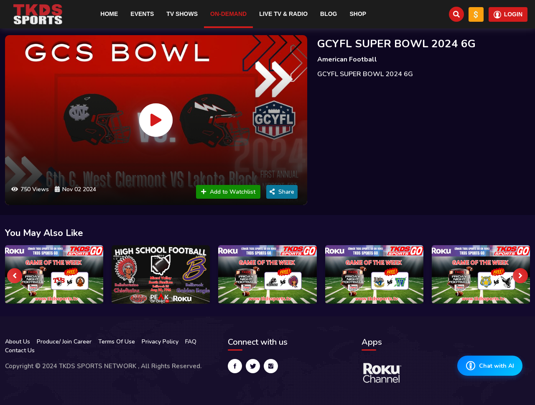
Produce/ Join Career (64, 342)
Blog (328, 13)
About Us (17, 342)
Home (109, 13)
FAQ (190, 342)
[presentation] (14, 275)
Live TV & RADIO (283, 13)
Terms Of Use (116, 342)
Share (282, 192)
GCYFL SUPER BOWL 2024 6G (396, 43)
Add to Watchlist (228, 192)
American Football (347, 59)
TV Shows (182, 13)
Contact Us (20, 350)
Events (142, 13)
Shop (357, 13)
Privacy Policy (160, 342)
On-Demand (228, 13)
